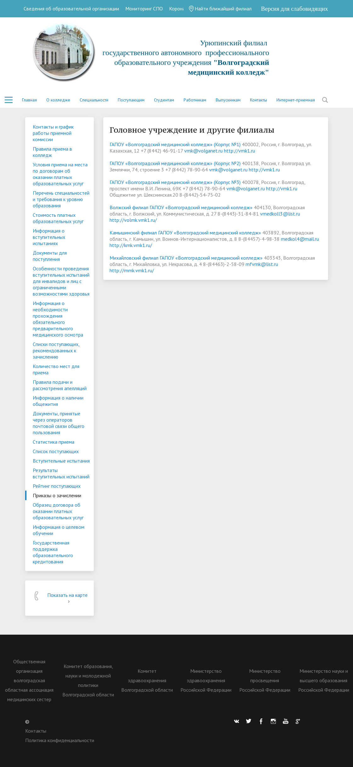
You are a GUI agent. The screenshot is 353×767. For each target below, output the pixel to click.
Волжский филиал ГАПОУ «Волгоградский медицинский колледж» (181, 207)
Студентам (164, 100)
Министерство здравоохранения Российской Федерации (205, 680)
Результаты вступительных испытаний (61, 473)
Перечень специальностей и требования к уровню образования (61, 199)
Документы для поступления (50, 256)
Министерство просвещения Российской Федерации (264, 680)
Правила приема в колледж (52, 152)
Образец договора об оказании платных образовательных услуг (58, 511)
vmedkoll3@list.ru (280, 213)
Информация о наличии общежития (58, 401)
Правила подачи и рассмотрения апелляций (60, 385)
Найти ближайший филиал (220, 8)
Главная (29, 100)
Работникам (195, 100)
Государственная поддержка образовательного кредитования (53, 552)
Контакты (258, 100)
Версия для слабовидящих (294, 8)
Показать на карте (67, 598)
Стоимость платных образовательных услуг (58, 218)
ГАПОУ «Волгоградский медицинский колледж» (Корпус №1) (175, 144)
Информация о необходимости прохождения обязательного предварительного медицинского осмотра (58, 319)
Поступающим (131, 100)
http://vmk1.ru (239, 150)
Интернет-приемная (295, 100)
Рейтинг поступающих (57, 486)
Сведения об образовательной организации (71, 8)
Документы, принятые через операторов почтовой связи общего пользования (58, 422)
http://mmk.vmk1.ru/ (132, 270)
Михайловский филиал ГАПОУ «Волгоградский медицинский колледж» (186, 258)
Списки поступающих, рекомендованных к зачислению (56, 350)
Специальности (94, 100)
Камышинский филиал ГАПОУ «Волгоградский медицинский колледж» (185, 232)
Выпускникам (228, 100)
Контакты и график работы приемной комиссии (53, 133)
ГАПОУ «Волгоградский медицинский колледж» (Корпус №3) (175, 182)
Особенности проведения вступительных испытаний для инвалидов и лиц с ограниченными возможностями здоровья (61, 281)
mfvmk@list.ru (262, 264)
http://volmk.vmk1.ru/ (133, 220)
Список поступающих (56, 451)
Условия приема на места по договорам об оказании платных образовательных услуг (60, 174)
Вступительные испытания (61, 461)
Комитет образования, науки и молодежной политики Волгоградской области (88, 680)
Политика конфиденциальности (59, 740)
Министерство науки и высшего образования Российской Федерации (323, 680)
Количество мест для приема (56, 369)
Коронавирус (183, 8)
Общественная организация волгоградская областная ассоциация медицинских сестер (29, 680)
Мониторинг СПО (144, 8)
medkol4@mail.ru (300, 239)
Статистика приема (53, 442)
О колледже (58, 100)
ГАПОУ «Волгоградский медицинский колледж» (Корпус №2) (175, 163)
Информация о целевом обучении (58, 530)
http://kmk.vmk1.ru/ (131, 245)
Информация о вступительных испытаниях (49, 237)
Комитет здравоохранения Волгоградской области (147, 680)
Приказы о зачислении (57, 495)
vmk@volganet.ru (203, 150)
